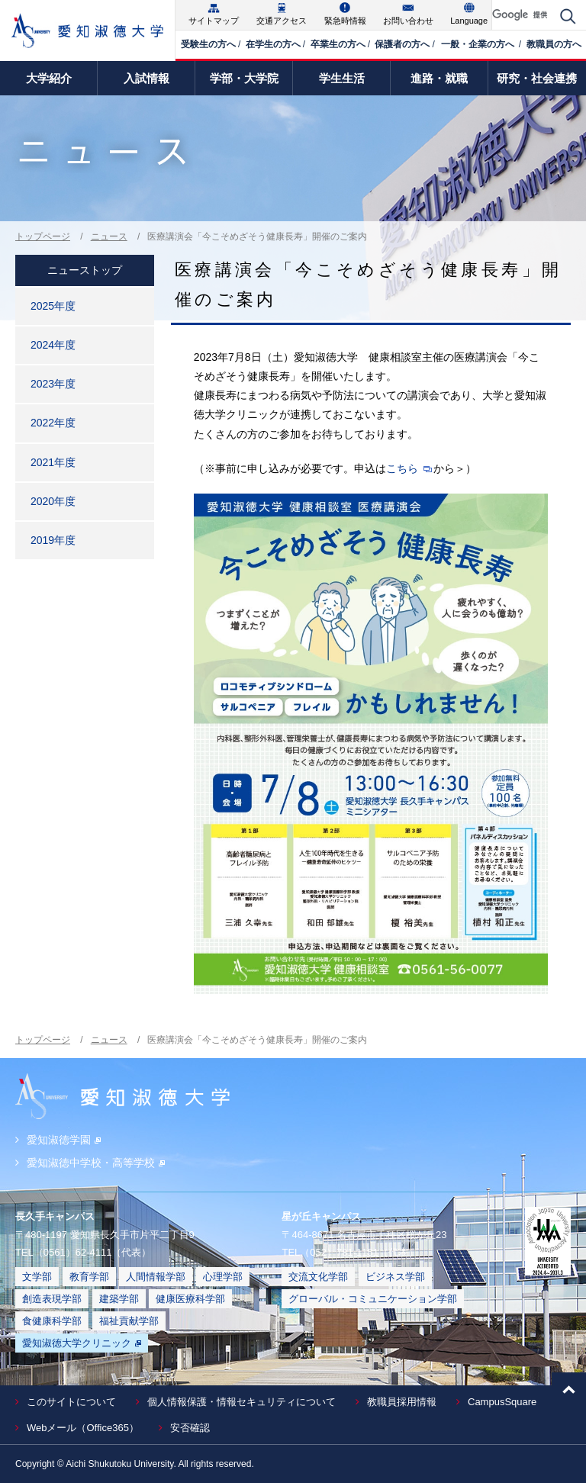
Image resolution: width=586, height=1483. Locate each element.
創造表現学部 (52, 1298)
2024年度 (53, 345)
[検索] (522, 15)
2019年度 (53, 540)
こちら (402, 468)
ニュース (109, 236)
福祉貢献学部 (129, 1321)
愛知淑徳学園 (64, 1140)
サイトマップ (213, 20)
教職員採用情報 (401, 1401)
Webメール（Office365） (83, 1427)
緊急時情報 (345, 20)
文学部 (37, 1276)
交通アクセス (281, 20)
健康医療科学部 (190, 1298)
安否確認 (190, 1427)
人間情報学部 (155, 1276)
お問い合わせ (408, 20)
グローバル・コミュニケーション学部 (372, 1298)
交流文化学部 (318, 1276)
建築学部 (119, 1298)
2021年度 (53, 462)
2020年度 (53, 501)
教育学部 (89, 1276)
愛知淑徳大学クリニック (81, 1343)
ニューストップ (84, 270)
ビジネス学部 (395, 1276)
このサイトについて (71, 1401)
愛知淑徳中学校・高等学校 (96, 1162)
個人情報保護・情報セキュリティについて (241, 1401)
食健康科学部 (52, 1321)
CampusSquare (502, 1401)
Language (469, 20)
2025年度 (53, 306)
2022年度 (53, 423)
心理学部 (223, 1276)
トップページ (42, 236)
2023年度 (53, 384)
